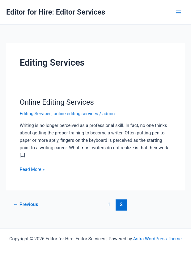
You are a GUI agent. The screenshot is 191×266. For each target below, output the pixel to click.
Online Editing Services (57, 102)
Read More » (32, 169)
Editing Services (36, 113)
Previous (25, 204)
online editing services (75, 113)
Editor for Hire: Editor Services (55, 12)
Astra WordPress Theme (157, 239)
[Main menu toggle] (178, 12)
